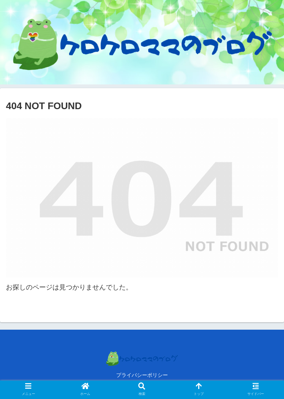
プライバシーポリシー (142, 375)
